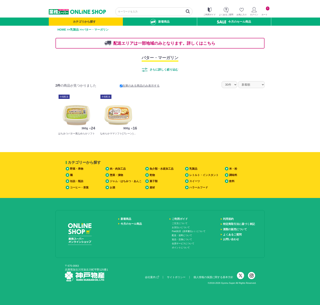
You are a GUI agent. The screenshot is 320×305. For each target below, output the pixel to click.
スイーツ (194, 181)
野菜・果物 (76, 168)
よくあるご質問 (232, 234)
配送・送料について (182, 235)
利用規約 (228, 218)
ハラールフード (198, 187)
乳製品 (74, 29)
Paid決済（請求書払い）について (189, 231)
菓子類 (154, 181)
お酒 (112, 187)
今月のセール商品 (234, 21)
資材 (152, 187)
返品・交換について (182, 239)
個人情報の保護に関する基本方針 (213, 277)
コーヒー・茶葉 (79, 187)
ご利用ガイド (180, 218)
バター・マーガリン (160, 57)
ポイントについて (181, 247)
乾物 (152, 175)
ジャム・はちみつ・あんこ (126, 181)
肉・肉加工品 (118, 168)
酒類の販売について (235, 229)
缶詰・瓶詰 (76, 181)
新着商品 (160, 22)
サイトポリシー (176, 277)
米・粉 (233, 168)
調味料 (233, 175)
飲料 (231, 181)
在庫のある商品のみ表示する (140, 85)
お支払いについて (181, 227)
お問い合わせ (231, 239)
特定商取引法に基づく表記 (239, 223)
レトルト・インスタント (204, 175)
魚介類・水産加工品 (161, 168)
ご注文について (180, 223)
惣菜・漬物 (116, 175)
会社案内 (152, 277)
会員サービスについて (183, 243)
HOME (62, 29)
